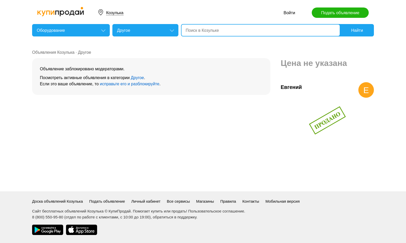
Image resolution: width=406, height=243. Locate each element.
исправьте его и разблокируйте (130, 84)
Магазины (205, 201)
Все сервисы (178, 201)
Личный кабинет (146, 201)
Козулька (115, 13)
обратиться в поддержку (174, 217)
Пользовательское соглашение (216, 211)
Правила (228, 201)
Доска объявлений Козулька (57, 201)
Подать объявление (340, 13)
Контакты (250, 201)
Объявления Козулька (53, 52)
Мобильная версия (282, 201)
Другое (84, 52)
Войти (289, 13)
